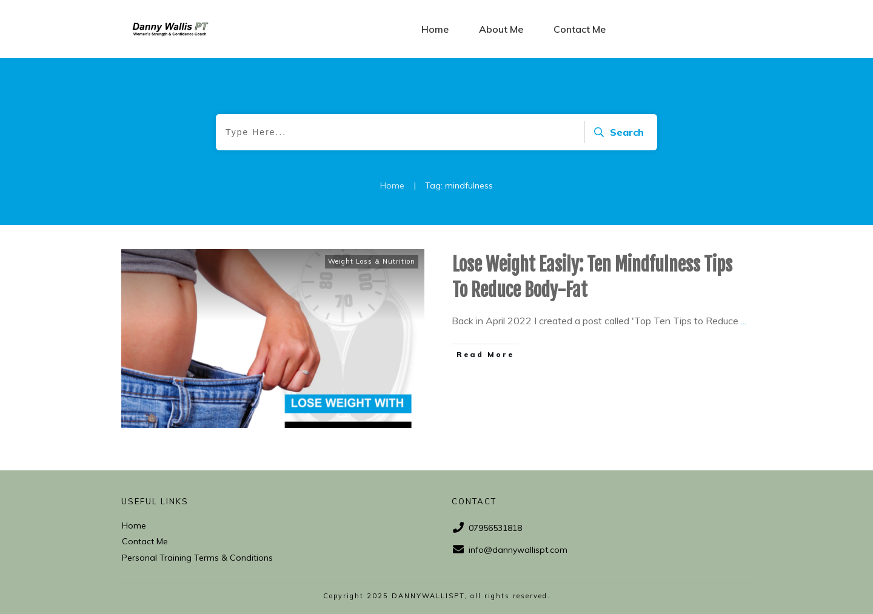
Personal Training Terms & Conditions (197, 557)
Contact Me (145, 541)
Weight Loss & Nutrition (371, 261)
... (743, 321)
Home (134, 525)
